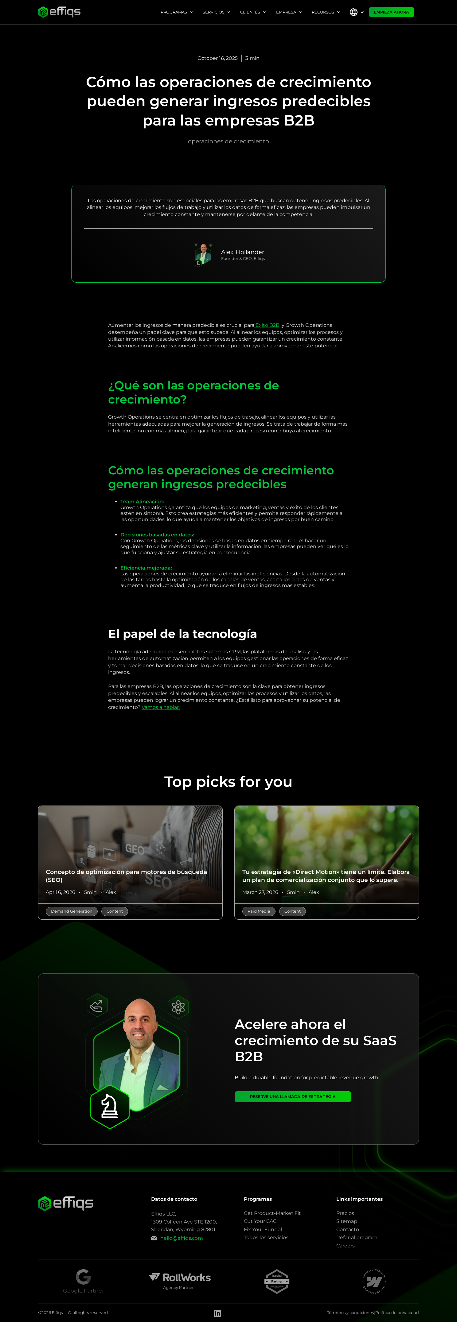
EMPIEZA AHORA (391, 12)
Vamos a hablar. (161, 707)
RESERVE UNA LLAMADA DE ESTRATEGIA (293, 1096)
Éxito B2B (266, 325)
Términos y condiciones (350, 1312)
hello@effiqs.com (181, 1238)
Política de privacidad (397, 1312)
